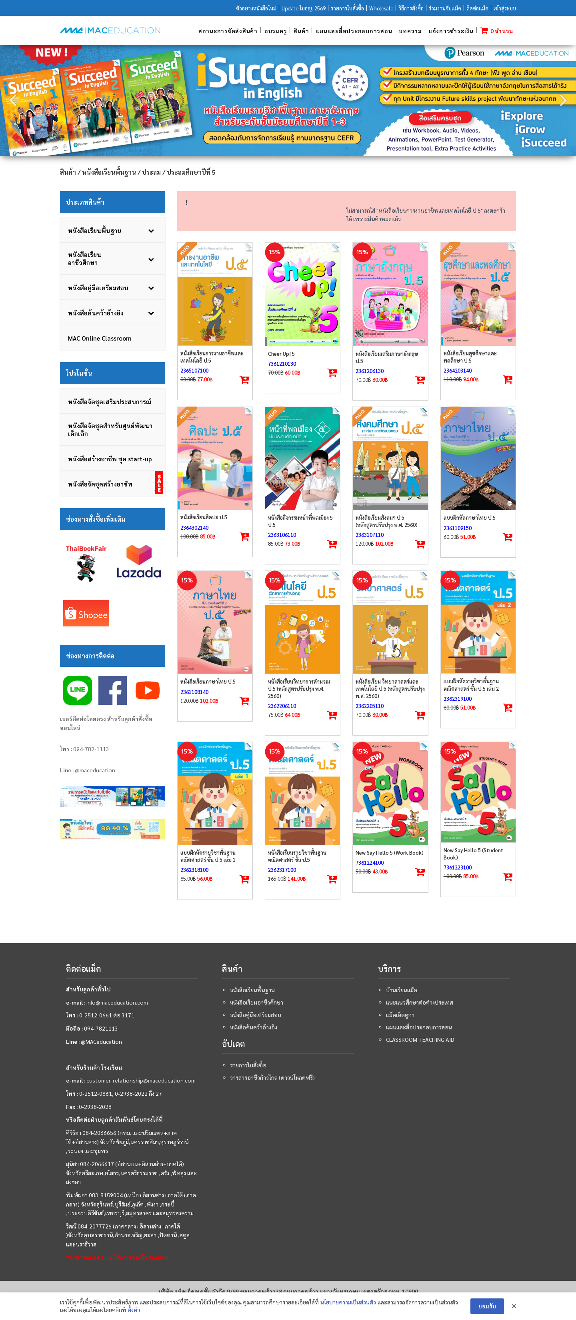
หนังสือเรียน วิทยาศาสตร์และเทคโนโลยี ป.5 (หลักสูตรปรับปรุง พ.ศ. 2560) (390, 688)
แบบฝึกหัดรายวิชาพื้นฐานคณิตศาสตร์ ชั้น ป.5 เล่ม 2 (471, 685)
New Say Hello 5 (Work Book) (390, 852)
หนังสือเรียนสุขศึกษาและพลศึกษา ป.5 (470, 357)
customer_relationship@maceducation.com (141, 1080)
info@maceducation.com (117, 1002)
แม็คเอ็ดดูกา (400, 1014)
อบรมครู (275, 30)
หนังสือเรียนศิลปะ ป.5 (203, 517)
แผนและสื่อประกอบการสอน (354, 30)
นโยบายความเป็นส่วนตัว (348, 1302)
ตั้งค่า (134, 1309)
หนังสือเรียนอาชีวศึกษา (256, 1002)
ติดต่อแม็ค (477, 8)
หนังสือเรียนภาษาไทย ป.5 (208, 681)
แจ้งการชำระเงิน (451, 30)
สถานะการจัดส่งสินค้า (228, 30)
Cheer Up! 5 (281, 353)
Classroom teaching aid (420, 1039)
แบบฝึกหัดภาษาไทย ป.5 (470, 517)
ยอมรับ (487, 1306)
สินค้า (301, 30)
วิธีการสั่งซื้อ (411, 8)
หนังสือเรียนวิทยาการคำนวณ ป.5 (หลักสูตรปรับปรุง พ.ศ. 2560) (299, 688)
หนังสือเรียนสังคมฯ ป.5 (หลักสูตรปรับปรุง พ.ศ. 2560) (387, 521)
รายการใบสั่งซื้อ (347, 8)
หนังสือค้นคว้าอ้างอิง (253, 1027)
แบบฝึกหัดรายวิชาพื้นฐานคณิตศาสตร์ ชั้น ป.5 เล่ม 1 (208, 856)
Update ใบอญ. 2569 (304, 8)
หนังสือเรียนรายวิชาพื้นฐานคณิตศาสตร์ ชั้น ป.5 (297, 856)
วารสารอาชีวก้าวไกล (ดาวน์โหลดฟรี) (272, 1077)
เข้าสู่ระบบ (505, 8)
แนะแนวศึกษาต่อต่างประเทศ (419, 1002)
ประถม (151, 172)
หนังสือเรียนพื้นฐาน (109, 172)
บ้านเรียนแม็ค (401, 989)
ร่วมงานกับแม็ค (445, 8)
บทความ (410, 30)
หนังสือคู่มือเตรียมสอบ (255, 1014)
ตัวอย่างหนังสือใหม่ (256, 8)
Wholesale (381, 8)
